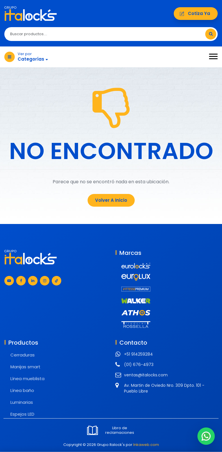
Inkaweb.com (146, 444)
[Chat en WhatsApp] (206, 436)
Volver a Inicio (111, 200)
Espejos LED (22, 414)
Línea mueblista (27, 379)
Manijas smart (25, 367)
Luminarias (21, 402)
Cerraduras (22, 355)
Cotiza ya (196, 13)
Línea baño (22, 390)
